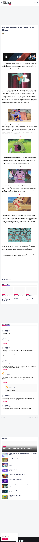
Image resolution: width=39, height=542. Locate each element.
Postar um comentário (19, 413)
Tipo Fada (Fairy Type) (13, 469)
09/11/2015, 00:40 (8, 396)
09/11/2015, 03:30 (12, 387)
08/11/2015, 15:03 (7, 331)
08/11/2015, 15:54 (7, 340)
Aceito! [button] (4, 538)
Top (10, 279)
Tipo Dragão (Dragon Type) (15, 495)
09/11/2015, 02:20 (8, 406)
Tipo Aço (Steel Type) (13, 490)
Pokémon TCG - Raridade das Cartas (17, 474)
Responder (4, 335)
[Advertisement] (19, 15)
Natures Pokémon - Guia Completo (18, 296)
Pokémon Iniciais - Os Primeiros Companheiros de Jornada (21, 484)
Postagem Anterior (6, 417)
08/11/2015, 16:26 (7, 348)
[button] (1, 3)
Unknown (7, 373)
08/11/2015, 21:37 (7, 374)
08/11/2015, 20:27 (8, 362)
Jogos (7, 279)
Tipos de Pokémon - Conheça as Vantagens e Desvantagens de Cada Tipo (7, 298)
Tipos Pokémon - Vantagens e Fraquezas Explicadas (31, 297)
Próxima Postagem (33, 417)
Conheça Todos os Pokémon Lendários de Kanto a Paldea (21, 463)
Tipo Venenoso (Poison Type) (15, 479)
